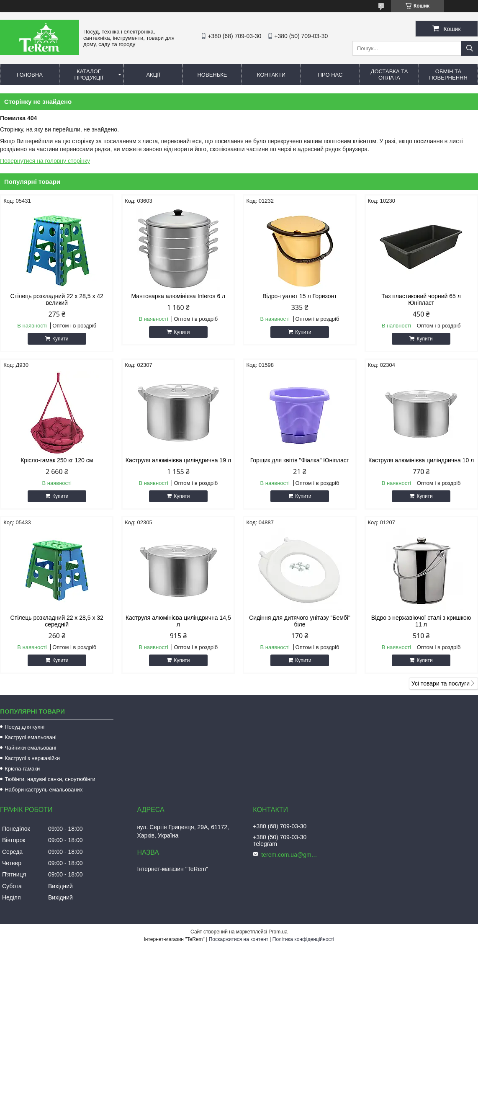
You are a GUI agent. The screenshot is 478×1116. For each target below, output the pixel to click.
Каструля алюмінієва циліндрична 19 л (178, 460)
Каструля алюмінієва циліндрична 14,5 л (178, 621)
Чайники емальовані (30, 748)
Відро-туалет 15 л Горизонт (299, 296)
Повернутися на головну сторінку (45, 160)
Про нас (330, 75)
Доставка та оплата (389, 74)
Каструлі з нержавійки (32, 758)
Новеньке (212, 75)
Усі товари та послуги (440, 683)
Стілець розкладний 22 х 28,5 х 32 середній (56, 621)
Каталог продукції (88, 74)
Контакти (271, 75)
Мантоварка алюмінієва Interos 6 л (178, 296)
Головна (30, 75)
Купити (60, 339)
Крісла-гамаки (22, 768)
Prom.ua (278, 932)
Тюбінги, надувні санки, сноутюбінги (50, 779)
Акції (153, 75)
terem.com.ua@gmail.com (290, 854)
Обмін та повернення (448, 74)
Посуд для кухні (24, 727)
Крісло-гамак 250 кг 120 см (57, 460)
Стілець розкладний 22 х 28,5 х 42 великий (56, 299)
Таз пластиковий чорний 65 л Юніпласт (420, 299)
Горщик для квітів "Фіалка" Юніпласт (300, 460)
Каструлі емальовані (31, 737)
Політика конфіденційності (303, 939)
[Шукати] (469, 48)
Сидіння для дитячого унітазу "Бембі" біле (299, 621)
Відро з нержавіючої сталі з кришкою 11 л (421, 621)
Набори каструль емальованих (43, 789)
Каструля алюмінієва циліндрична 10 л (421, 460)
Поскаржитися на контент (238, 939)
